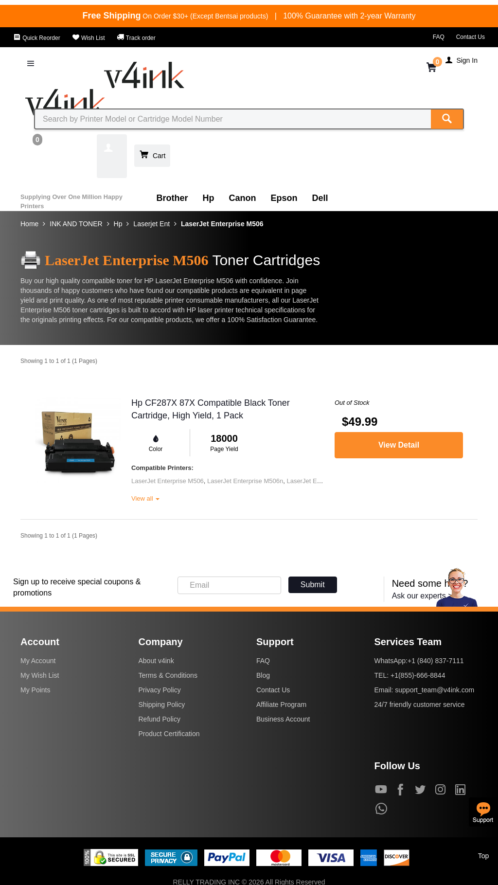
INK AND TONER (76, 224)
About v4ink (156, 661)
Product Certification (169, 734)
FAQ (439, 37)
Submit (313, 584)
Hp (208, 198)
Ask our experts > (422, 596)
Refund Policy (159, 719)
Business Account (283, 719)
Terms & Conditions (168, 675)
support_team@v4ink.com (434, 690)
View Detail (398, 445)
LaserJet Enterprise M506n (245, 481)
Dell (320, 198)
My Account (37, 661)
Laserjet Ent (151, 224)
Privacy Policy (160, 690)
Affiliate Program (281, 704)
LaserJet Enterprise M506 (222, 224)
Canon (242, 198)
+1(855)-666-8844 (418, 675)
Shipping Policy (162, 704)
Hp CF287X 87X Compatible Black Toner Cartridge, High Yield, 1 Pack (210, 409)
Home (29, 224)
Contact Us (470, 37)
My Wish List (39, 675)
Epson (284, 198)
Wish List (88, 38)
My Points (35, 690)
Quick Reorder (36, 38)
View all (145, 498)
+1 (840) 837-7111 (436, 661)
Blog (263, 675)
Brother (172, 198)
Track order (136, 38)
